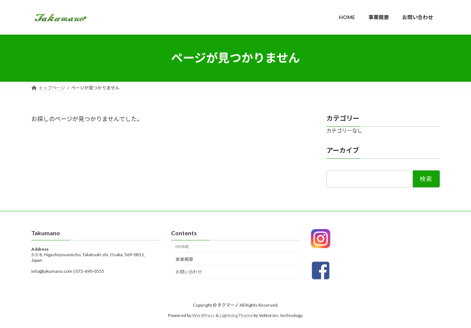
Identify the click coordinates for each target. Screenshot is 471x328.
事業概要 (184, 259)
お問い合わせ (189, 272)
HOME (182, 246)
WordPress (203, 315)
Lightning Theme (236, 315)
